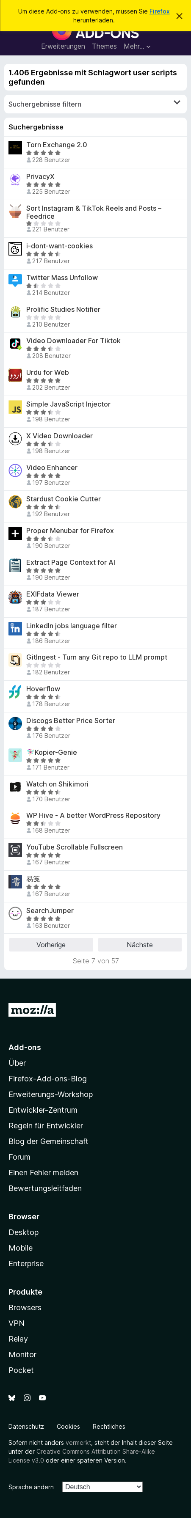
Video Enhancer (52, 468)
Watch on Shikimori (57, 784)
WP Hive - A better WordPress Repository (93, 815)
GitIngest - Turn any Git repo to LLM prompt (96, 657)
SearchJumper (50, 911)
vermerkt (78, 1442)
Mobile (20, 1247)
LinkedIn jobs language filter (71, 626)
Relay (18, 1338)
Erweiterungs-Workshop (50, 1094)
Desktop (23, 1232)
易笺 (33, 879)
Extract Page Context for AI (70, 562)
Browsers (25, 1307)
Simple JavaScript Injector (68, 404)
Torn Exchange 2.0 (56, 145)
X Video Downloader (59, 436)
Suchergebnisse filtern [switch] (94, 103)
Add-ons (24, 1047)
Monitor (22, 1354)
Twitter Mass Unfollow (62, 278)
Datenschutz (26, 1426)
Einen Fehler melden (43, 1172)
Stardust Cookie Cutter (63, 499)
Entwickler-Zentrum (43, 1110)
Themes (104, 46)
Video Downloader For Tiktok (73, 341)
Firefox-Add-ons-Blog (47, 1078)
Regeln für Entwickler (45, 1125)
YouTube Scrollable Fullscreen (74, 847)
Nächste (140, 944)
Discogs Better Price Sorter (70, 721)
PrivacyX (40, 177)
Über (17, 1063)
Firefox (159, 11)
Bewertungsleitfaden (45, 1188)
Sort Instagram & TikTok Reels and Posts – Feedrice (93, 212)
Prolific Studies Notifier (63, 309)
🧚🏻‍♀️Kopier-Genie (51, 752)
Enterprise (26, 1263)
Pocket (21, 1370)
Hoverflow (43, 689)
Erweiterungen (63, 46)
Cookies (68, 1426)
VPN (16, 1323)
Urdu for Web (47, 372)
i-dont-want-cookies (59, 246)
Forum (19, 1156)
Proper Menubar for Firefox (70, 531)
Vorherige (51, 944)
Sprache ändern (31, 1486)
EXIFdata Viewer (52, 594)
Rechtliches (109, 1426)
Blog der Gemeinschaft (48, 1141)
